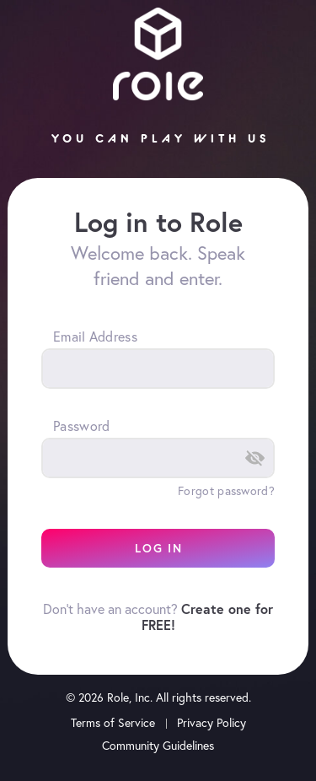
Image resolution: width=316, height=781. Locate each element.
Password (81, 425)
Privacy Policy (211, 722)
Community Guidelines (158, 745)
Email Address (95, 336)
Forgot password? (226, 490)
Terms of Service (113, 722)
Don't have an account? (158, 617)
